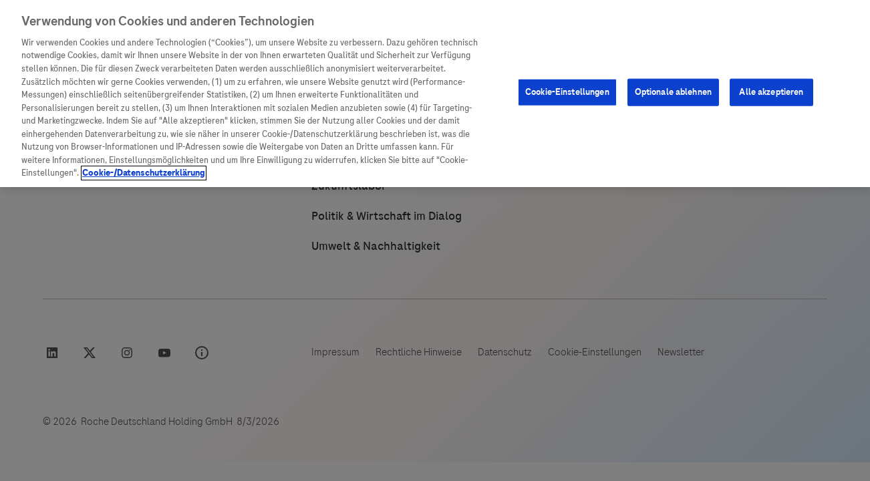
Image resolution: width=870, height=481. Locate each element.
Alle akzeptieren (771, 92)
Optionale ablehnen (673, 92)
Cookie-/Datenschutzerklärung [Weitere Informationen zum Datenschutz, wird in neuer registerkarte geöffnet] (143, 173)
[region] (435, 93)
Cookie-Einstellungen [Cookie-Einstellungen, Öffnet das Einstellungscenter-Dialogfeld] (567, 92)
